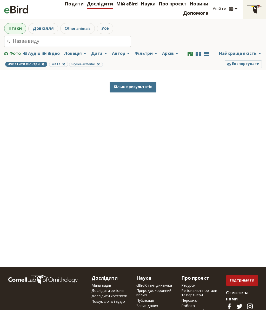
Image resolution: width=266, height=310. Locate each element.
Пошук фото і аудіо (108, 302)
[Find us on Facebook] (229, 306)
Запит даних (147, 306)
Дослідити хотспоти (109, 296)
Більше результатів (133, 87)
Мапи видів (101, 285)
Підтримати (242, 280)
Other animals (77, 28)
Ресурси (188, 285)
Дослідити (100, 4)
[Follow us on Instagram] (250, 306)
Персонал (189, 300)
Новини (199, 4)
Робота (188, 306)
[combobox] (72, 41)
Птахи (15, 28)
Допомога (195, 13)
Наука (148, 4)
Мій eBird (127, 4)
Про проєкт (173, 4)
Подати (74, 4)
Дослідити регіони (107, 291)
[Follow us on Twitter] (239, 306)
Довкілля (43, 28)
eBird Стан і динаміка (154, 285)
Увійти (219, 9)
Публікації (145, 300)
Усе (105, 28)
